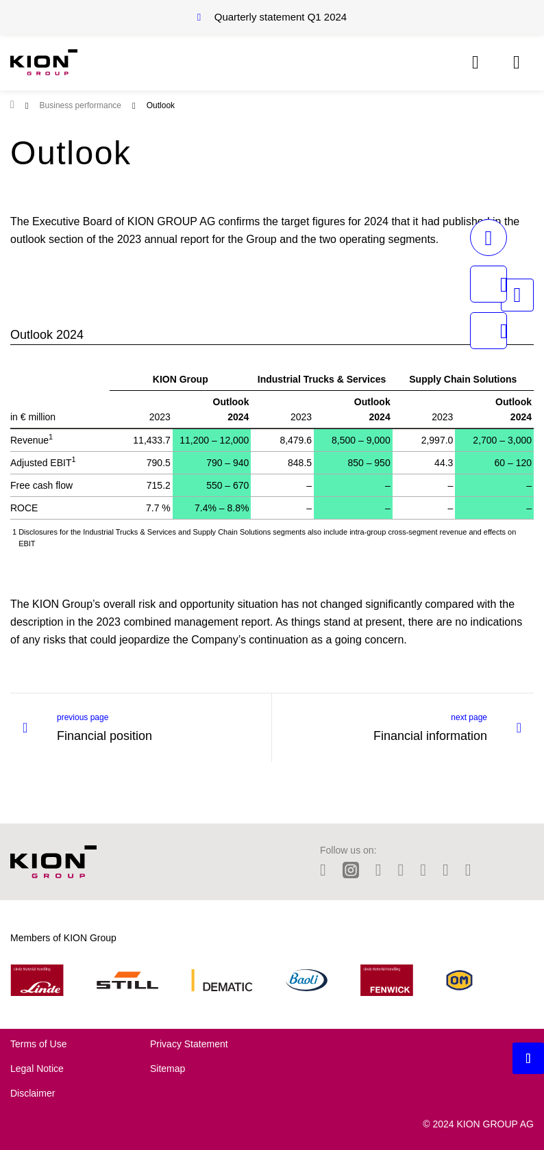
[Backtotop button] (528, 1058)
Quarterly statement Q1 (280, 17)
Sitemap (167, 1068)
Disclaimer (32, 1093)
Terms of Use (38, 1043)
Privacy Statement (189, 1043)
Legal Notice (37, 1068)
